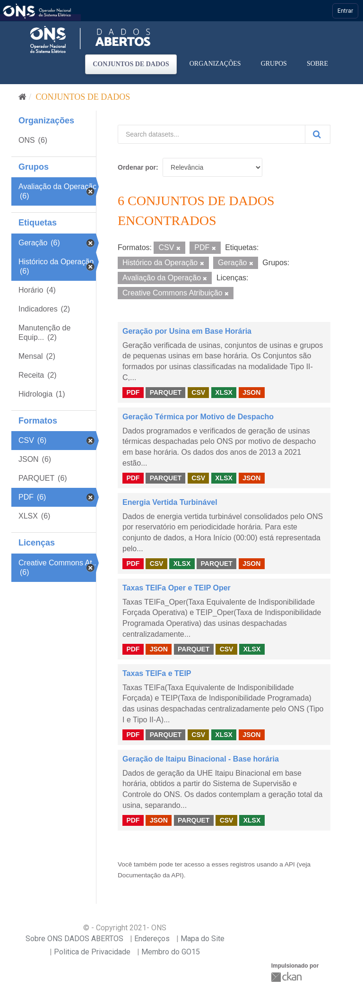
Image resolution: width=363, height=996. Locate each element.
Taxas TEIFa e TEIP (156, 673)
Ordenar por (137, 167)
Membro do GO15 (170, 951)
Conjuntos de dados (131, 64)
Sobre (317, 63)
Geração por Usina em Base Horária (186, 331)
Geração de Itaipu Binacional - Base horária (200, 759)
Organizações (215, 63)
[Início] (22, 97)
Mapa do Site (203, 938)
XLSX (224, 392)
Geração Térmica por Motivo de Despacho (198, 417)
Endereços (152, 938)
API (290, 864)
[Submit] (317, 134)
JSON (251, 392)
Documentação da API (150, 875)
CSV (198, 392)
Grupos (274, 63)
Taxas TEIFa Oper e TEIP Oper (176, 588)
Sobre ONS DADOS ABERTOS (74, 938)
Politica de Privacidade (92, 951)
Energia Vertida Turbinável (169, 502)
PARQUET (166, 392)
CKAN (287, 977)
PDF (132, 392)
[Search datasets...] (211, 134)
